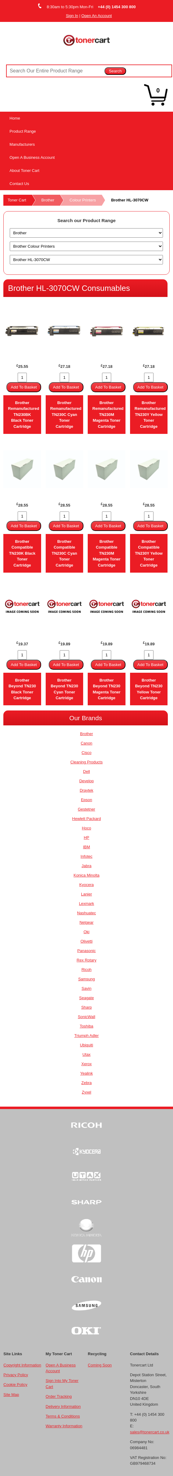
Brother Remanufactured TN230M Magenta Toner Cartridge (107, 414)
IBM (86, 847)
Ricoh (86, 969)
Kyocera (86, 884)
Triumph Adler (86, 1035)
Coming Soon (99, 1365)
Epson (86, 799)
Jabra (86, 866)
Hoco (86, 828)
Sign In (72, 15)
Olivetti (86, 941)
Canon (86, 743)
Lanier (86, 894)
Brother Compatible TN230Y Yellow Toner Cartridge (149, 553)
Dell (86, 771)
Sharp (86, 1007)
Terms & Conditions (63, 1416)
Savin (86, 988)
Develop (86, 781)
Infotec (87, 856)
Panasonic (86, 950)
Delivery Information (63, 1406)
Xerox (86, 1064)
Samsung (86, 979)
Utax (87, 1054)
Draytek (87, 790)
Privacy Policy (15, 1375)
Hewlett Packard (86, 818)
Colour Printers (82, 200)
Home (14, 118)
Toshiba (87, 1026)
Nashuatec (86, 913)
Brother (47, 200)
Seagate (86, 998)
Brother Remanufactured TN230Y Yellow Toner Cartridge (150, 414)
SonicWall (86, 1016)
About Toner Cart (24, 170)
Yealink (86, 1073)
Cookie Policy (15, 1384)
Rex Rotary (87, 960)
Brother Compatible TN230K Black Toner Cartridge (22, 553)
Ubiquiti (86, 1045)
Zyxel (86, 1092)
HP (86, 837)
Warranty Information (64, 1426)
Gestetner (86, 809)
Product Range (22, 131)
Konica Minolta (87, 875)
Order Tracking (59, 1396)
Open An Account (96, 15)
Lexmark (86, 903)
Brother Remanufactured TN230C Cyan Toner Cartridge (65, 414)
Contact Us (19, 183)
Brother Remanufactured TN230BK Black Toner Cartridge (23, 414)
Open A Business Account (32, 157)
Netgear (86, 922)
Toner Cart (17, 200)
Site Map (11, 1394)
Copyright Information (22, 1365)
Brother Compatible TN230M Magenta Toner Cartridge (106, 553)
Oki (86, 932)
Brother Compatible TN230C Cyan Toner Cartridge (64, 553)
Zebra (86, 1082)
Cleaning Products (86, 762)
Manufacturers (22, 144)
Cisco (86, 752)
